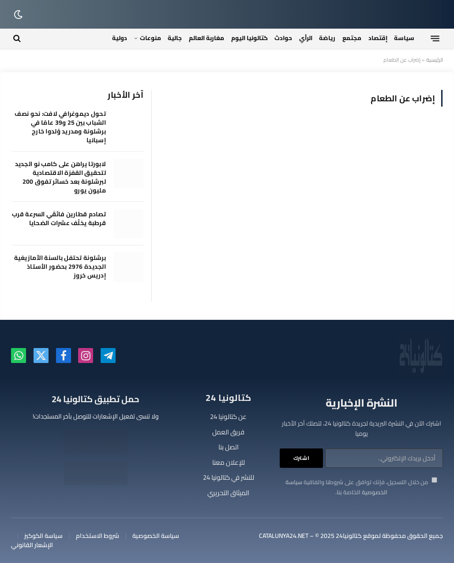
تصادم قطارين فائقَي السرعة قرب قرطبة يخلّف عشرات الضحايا (59, 218)
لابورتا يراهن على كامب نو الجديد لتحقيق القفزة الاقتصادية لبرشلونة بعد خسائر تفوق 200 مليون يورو (60, 177)
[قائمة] (435, 38)
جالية (175, 38)
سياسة (404, 38)
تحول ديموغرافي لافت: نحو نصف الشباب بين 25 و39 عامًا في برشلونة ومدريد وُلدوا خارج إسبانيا (60, 126)
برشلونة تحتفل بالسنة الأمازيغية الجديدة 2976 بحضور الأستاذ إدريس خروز (60, 266)
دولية (119, 38)
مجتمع (351, 38)
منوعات (150, 38)
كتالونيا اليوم (249, 38)
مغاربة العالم (206, 38)
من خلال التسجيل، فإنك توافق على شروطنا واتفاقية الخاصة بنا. (361, 487)
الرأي (305, 38)
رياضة (327, 38)
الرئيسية (434, 60)
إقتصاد (377, 38)
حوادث (283, 38)
